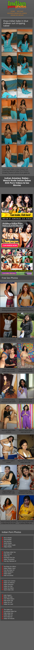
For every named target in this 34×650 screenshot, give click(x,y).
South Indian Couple (10, 547)
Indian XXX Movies (9, 621)
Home (13, 12)
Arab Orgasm (8, 597)
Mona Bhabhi (8, 540)
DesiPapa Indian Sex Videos (17, 14)
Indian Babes (7, 576)
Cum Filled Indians (9, 601)
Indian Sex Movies (17, 17)
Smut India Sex (8, 619)
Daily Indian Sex (8, 615)
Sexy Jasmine (7, 543)
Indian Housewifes (9, 561)
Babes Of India (8, 599)
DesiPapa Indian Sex (10, 554)
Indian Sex (7, 558)
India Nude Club (8, 603)
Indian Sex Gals (8, 588)
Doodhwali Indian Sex (10, 613)
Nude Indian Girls (9, 592)
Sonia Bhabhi (7, 542)
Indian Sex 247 (8, 604)
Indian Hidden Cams (9, 570)
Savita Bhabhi (8, 545)
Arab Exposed (8, 556)
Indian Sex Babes (9, 590)
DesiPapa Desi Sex (9, 560)
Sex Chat (20, 12)
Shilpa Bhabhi (8, 549)
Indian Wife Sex (8, 617)
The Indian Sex (8, 612)
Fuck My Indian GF (9, 572)
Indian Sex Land (8, 606)
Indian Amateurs (8, 574)
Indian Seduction (8, 587)
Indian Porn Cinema (9, 583)
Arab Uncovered (8, 578)
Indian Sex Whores (9, 585)
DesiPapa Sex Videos (10, 569)
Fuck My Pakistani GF (10, 563)
